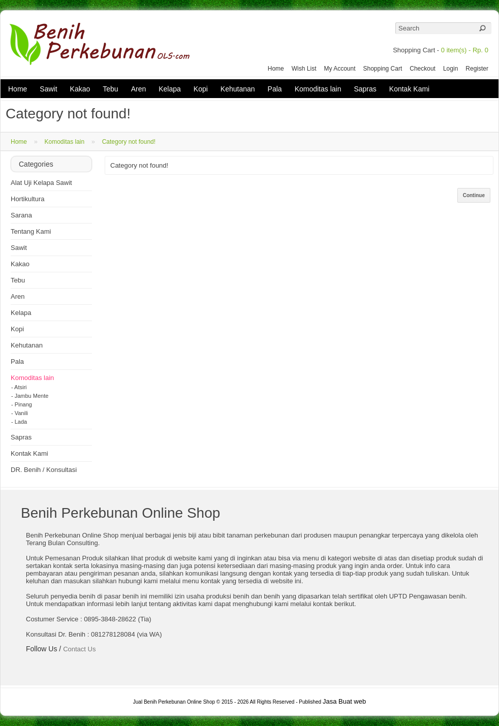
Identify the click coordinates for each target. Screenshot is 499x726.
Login (450, 68)
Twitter (44, 664)
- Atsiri (19, 387)
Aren (138, 89)
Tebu (110, 89)
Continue (474, 195)
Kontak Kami (409, 89)
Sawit (48, 89)
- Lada (19, 422)
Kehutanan (238, 89)
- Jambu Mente (29, 396)
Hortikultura (27, 199)
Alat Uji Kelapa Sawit (41, 182)
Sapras (365, 89)
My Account (339, 68)
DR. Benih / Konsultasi (44, 470)
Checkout (422, 68)
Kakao (80, 89)
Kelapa (170, 89)
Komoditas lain (318, 89)
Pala (275, 89)
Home (276, 68)
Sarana (21, 215)
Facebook (32, 664)
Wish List (304, 68)
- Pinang (21, 404)
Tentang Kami (31, 231)
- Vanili (19, 413)
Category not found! (128, 141)
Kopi (201, 89)
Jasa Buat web (344, 701)
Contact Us (79, 649)
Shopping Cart (382, 68)
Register (476, 68)
